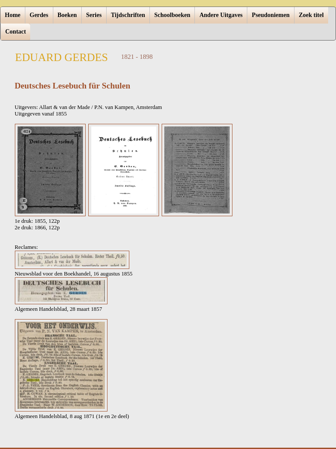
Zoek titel (311, 15)
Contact (15, 31)
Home (13, 15)
